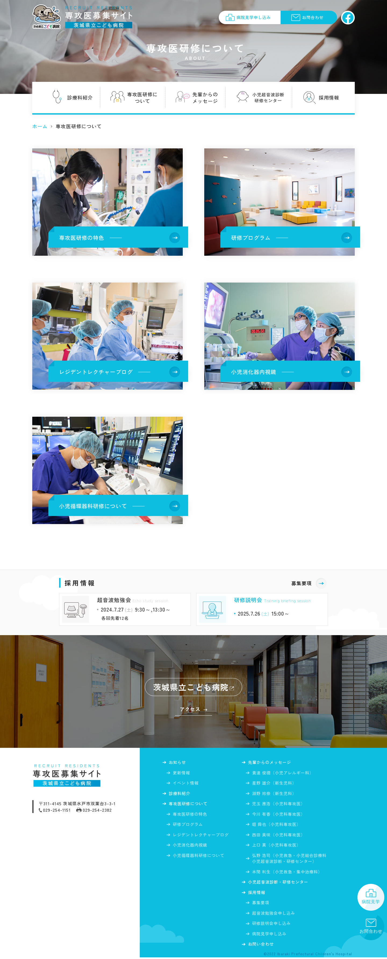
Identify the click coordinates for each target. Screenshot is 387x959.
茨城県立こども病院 (190, 687)
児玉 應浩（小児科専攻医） (279, 804)
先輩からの (271, 762)
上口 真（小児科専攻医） (276, 845)
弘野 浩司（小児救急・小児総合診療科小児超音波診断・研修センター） (289, 859)
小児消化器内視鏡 (190, 846)
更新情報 (181, 773)
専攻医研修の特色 (190, 815)
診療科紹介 (180, 794)
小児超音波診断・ (280, 883)
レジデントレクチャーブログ (201, 836)
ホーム (40, 126)
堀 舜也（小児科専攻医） (276, 825)
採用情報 (257, 893)
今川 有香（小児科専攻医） (279, 814)
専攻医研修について (189, 804)
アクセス (190, 708)
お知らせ (178, 762)
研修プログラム (188, 825)
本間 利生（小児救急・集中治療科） (287, 872)
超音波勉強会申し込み (273, 914)
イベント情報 (186, 783)
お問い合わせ (262, 945)
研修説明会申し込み (271, 924)
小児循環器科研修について (199, 856)
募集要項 (301, 583)
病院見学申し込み (269, 935)
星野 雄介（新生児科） (274, 783)
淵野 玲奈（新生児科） (274, 793)
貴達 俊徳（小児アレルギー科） (283, 773)
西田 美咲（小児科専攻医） (279, 835)
